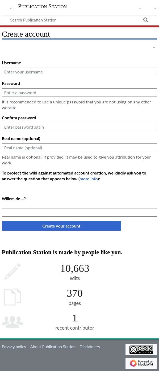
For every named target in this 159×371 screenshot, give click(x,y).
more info (89, 178)
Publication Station (42, 6)
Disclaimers (90, 346)
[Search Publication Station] (79, 19)
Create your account (61, 225)
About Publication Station (53, 346)
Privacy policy (14, 346)
